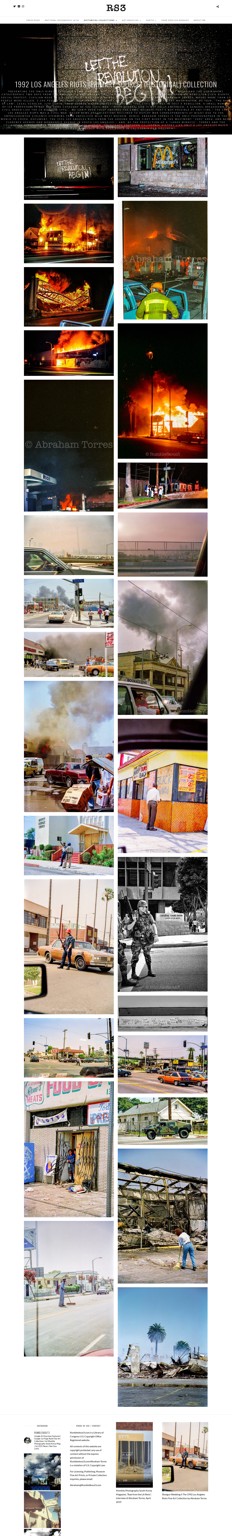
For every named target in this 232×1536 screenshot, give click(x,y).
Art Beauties (130, 20)
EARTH (150, 20)
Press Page (33, 20)
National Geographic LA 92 (62, 20)
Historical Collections (99, 20)
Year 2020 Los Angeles (175, 20)
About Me (200, 20)
